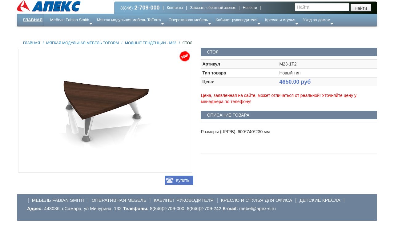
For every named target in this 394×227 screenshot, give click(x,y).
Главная (32, 20)
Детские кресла (320, 200)
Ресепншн (83, 32)
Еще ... (60, 32)
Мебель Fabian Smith (69, 20)
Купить (182, 180)
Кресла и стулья (280, 20)
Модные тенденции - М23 (150, 43)
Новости (250, 8)
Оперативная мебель (188, 20)
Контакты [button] (175, 8)
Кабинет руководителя (236, 20)
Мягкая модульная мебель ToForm (129, 20)
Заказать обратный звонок (212, 8)
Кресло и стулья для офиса (256, 200)
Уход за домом (316, 20)
